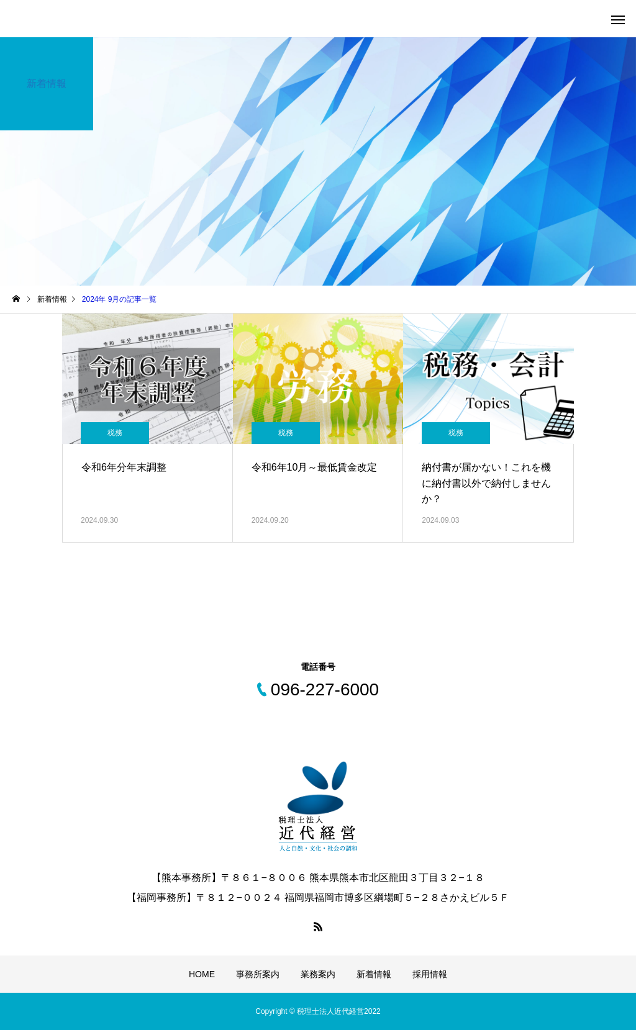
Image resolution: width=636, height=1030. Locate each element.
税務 (114, 432)
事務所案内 (257, 974)
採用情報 (429, 974)
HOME (202, 974)
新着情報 (374, 974)
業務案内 (318, 974)
